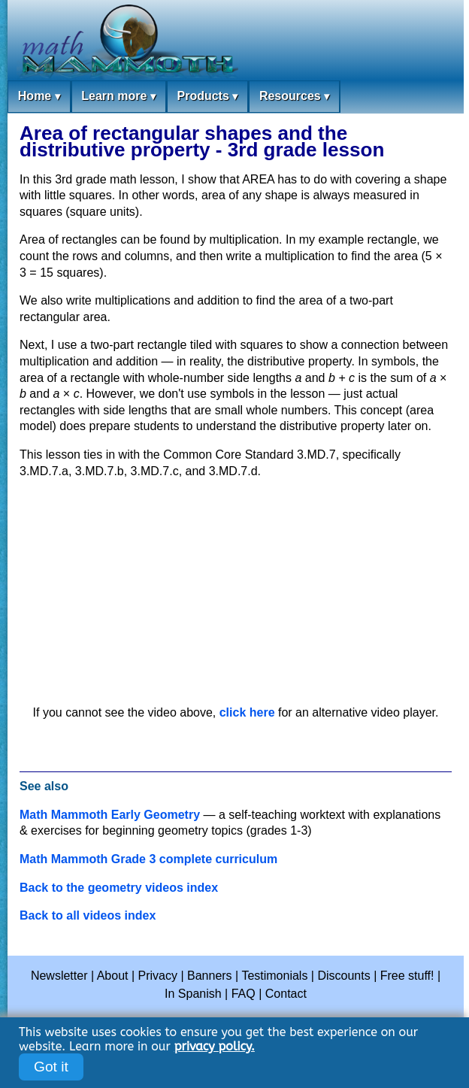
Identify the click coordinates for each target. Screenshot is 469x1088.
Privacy (157, 975)
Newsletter (59, 975)
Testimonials (274, 975)
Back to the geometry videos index (119, 887)
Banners (209, 975)
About (113, 975)
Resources (294, 96)
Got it (51, 1066)
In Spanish (193, 993)
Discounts (343, 975)
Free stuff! (407, 975)
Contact (286, 993)
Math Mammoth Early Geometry (110, 814)
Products (207, 96)
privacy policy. (214, 1046)
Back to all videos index (88, 915)
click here (247, 712)
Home (39, 96)
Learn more (118, 96)
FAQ (243, 993)
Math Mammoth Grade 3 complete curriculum (148, 859)
